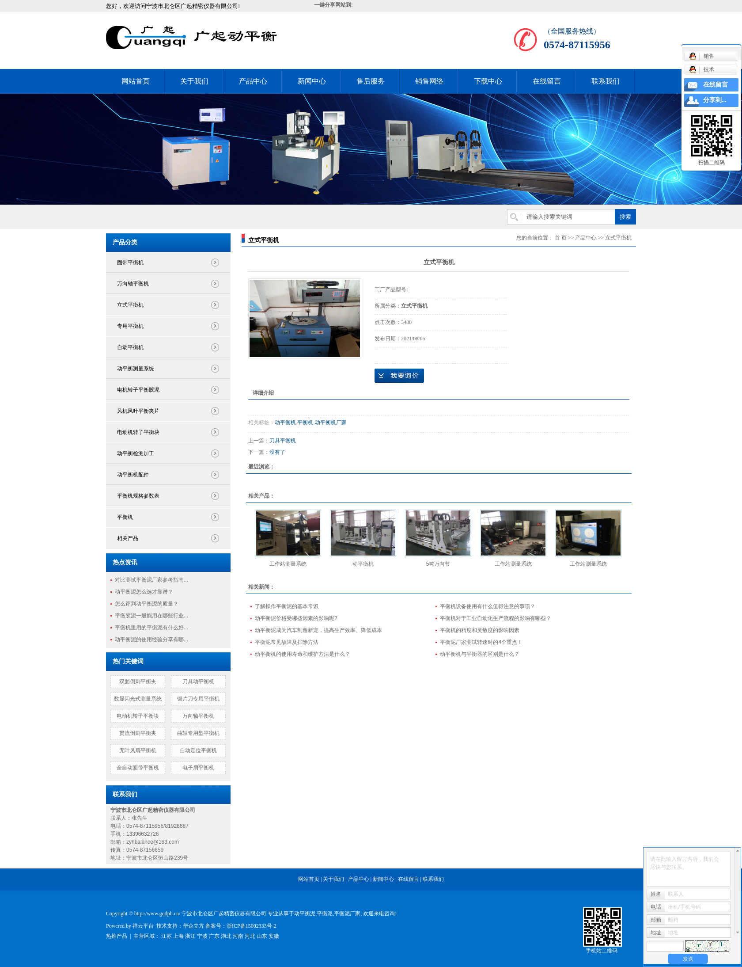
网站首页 (135, 81)
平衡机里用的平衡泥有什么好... (151, 627)
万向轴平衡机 (133, 284)
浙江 (190, 936)
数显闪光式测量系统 (138, 699)
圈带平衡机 (130, 262)
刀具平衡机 (282, 441)
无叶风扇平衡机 (137, 750)
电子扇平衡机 (198, 768)
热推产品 (116, 936)
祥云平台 (143, 926)
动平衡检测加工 (135, 453)
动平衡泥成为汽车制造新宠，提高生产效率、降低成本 (318, 630)
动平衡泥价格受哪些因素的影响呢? (296, 618)
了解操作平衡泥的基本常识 (286, 606)
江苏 (166, 936)
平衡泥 (325, 913)
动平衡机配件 (133, 475)
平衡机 (125, 517)
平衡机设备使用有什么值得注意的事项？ (487, 606)
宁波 (202, 936)
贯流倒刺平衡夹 (137, 733)
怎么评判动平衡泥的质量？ (146, 604)
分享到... (715, 100)
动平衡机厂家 (331, 422)
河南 (238, 936)
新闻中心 (312, 81)
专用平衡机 (130, 326)
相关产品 (127, 538)
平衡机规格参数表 (138, 496)
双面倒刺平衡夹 (137, 681)
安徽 (274, 936)
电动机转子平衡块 (138, 432)
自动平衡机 (130, 347)
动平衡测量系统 (135, 368)
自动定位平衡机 (198, 750)
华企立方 (193, 926)
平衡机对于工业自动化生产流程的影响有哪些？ (495, 618)
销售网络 (429, 81)
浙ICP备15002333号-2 (251, 926)
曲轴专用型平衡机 (198, 733)
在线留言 (547, 81)
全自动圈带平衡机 (138, 768)
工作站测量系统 (288, 564)
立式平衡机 (130, 305)
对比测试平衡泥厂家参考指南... (151, 580)
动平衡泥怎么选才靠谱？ (144, 592)
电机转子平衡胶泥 (138, 390)
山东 (262, 936)
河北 (250, 936)
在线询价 (399, 376)
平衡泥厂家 (347, 913)
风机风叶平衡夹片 (138, 411)
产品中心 (253, 81)
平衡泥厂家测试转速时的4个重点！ (481, 642)
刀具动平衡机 (198, 681)
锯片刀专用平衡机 (198, 699)
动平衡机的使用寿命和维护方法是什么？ (302, 654)
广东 (214, 936)
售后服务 (370, 81)
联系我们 (605, 81)
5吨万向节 (438, 564)
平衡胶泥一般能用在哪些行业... (151, 616)
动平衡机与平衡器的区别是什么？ (479, 654)
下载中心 (488, 81)
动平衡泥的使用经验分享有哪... (151, 639)
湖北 (226, 936)
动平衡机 (285, 422)
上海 (178, 936)
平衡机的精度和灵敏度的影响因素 (479, 630)
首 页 (561, 238)
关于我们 (194, 81)
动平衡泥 (304, 913)
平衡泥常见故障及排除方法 (286, 642)
